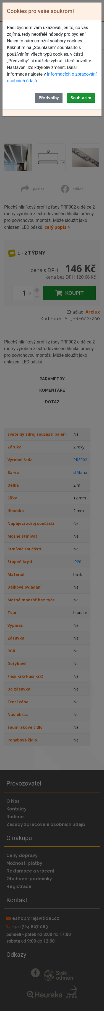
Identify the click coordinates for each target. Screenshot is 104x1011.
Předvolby (49, 98)
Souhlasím (81, 98)
